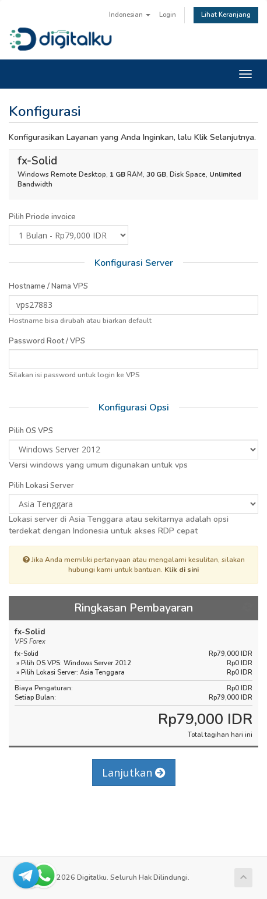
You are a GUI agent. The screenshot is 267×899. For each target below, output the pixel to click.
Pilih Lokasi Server (41, 485)
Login (167, 14)
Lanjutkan (134, 772)
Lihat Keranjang (226, 14)
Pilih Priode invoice (42, 217)
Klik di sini (181, 569)
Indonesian (129, 14)
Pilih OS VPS (31, 431)
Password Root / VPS (47, 341)
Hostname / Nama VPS (48, 286)
